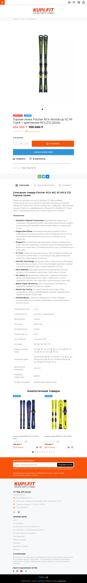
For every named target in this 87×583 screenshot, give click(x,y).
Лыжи (24, 168)
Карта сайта (62, 581)
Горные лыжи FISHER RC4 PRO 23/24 (58, 436)
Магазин (16, 543)
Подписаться (65, 465)
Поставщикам (19, 536)
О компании (18, 523)
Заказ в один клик (43, 152)
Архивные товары (20, 546)
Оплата (16, 549)
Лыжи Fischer (31, 168)
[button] (42, 109)
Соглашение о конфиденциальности (28, 530)
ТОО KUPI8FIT (22, 508)
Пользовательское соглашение (26, 527)
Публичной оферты (65, 469)
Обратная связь (19, 540)
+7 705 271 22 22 (22, 492)
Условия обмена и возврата (24, 533)
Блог (15, 520)
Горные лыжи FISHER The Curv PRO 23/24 (26, 437)
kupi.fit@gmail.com (24, 498)
